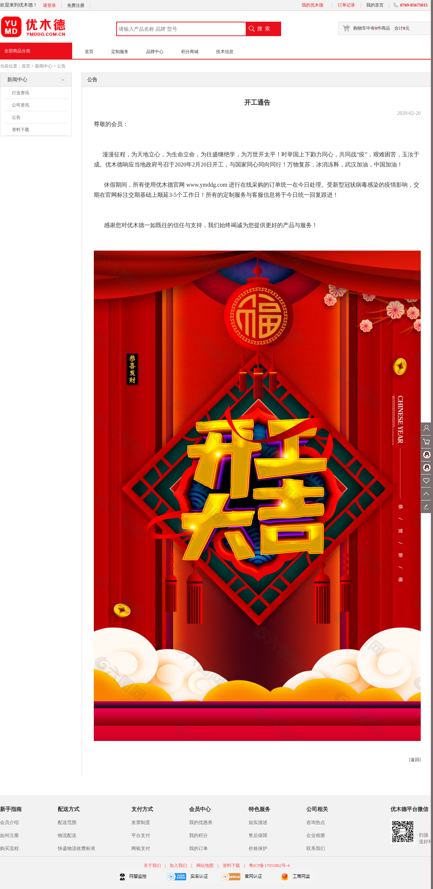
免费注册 (75, 5)
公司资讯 (20, 105)
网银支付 (140, 848)
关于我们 (153, 865)
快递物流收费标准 (76, 848)
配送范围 (67, 822)
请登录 (49, 5)
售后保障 (258, 835)
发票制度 (140, 822)
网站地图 (205, 865)
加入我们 (178, 865)
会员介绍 (9, 822)
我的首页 (375, 5)
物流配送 (67, 835)
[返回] (415, 759)
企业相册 (315, 835)
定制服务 (119, 51)
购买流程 (9, 848)
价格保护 (258, 848)
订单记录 (346, 5)
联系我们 (315, 848)
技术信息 (224, 51)
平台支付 (140, 835)
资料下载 (20, 129)
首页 (89, 51)
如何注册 (9, 835)
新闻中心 (43, 66)
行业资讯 (20, 92)
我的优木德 (312, 5)
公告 (61, 66)
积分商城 (189, 51)
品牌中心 (154, 51)
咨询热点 (315, 822)
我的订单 (198, 848)
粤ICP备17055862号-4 (269, 865)
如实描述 (258, 822)
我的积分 (198, 835)
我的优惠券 (201, 822)
